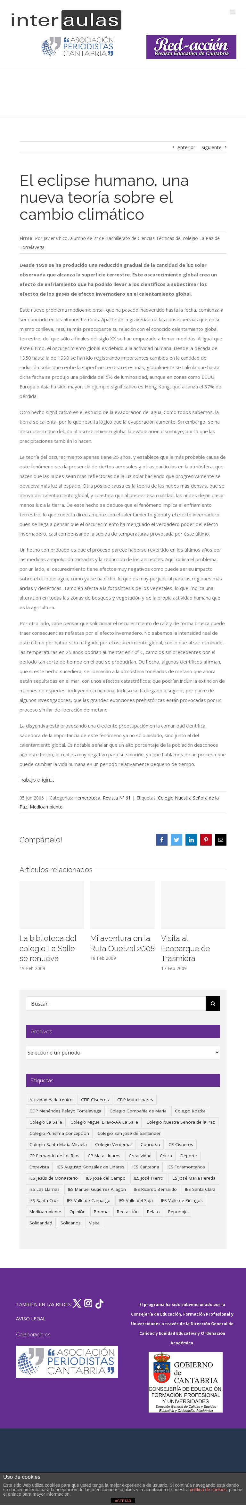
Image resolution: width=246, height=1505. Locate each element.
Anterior (186, 147)
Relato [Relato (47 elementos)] (153, 1211)
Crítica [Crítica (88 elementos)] (166, 1156)
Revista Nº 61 (117, 798)
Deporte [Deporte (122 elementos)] (188, 1156)
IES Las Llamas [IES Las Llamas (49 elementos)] (44, 1189)
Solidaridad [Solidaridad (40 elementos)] (40, 1223)
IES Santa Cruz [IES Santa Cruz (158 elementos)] (44, 1200)
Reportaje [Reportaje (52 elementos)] (178, 1211)
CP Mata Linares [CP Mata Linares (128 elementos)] (104, 1156)
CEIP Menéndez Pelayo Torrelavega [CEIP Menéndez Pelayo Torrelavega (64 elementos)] (65, 1111)
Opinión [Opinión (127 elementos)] (78, 1211)
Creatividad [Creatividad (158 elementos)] (140, 1156)
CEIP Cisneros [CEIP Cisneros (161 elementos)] (95, 1100)
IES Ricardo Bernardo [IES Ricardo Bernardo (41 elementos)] (155, 1189)
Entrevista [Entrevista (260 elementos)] (39, 1167)
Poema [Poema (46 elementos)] (101, 1211)
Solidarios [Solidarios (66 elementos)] (71, 1223)
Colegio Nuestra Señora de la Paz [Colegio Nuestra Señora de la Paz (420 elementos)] (180, 1122)
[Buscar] (213, 1003)
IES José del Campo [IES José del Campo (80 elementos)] (106, 1178)
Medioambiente (46, 807)
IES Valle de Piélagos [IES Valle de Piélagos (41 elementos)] (182, 1200)
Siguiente (211, 147)
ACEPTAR (123, 1501)
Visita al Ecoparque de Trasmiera (185, 948)
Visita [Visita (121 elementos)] (94, 1223)
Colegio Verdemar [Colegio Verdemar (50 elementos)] (113, 1144)
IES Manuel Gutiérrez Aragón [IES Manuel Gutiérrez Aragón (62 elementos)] (97, 1189)
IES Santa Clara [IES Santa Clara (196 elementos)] (200, 1189)
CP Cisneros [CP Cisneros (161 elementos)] (180, 1144)
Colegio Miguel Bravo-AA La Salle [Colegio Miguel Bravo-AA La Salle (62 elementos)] (104, 1122)
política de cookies (208, 1489)
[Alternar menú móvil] (233, 12)
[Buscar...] (116, 1003)
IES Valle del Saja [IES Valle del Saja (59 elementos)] (136, 1200)
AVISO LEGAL (30, 1318)
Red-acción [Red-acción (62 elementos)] (128, 1211)
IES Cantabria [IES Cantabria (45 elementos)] (146, 1167)
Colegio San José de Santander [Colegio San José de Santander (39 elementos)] (128, 1133)
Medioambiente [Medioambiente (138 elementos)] (45, 1211)
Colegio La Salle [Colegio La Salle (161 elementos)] (45, 1122)
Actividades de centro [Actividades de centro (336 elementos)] (51, 1100)
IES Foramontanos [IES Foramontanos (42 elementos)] (186, 1167)
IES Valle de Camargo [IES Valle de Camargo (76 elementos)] (89, 1200)
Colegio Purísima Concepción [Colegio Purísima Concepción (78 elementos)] (59, 1133)
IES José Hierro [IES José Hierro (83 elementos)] (148, 1178)
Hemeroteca (87, 798)
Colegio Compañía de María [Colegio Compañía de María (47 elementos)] (138, 1111)
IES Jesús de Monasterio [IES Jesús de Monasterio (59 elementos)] (53, 1178)
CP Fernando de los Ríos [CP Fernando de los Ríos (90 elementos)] (54, 1156)
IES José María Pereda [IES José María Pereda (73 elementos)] (194, 1178)
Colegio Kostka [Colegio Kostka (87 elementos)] (190, 1111)
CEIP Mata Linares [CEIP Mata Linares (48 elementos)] (135, 1100)
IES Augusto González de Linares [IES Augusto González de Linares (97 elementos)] (90, 1167)
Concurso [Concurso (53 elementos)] (150, 1144)
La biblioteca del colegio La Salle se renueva (48, 948)
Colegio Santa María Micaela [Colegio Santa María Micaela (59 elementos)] (58, 1144)
